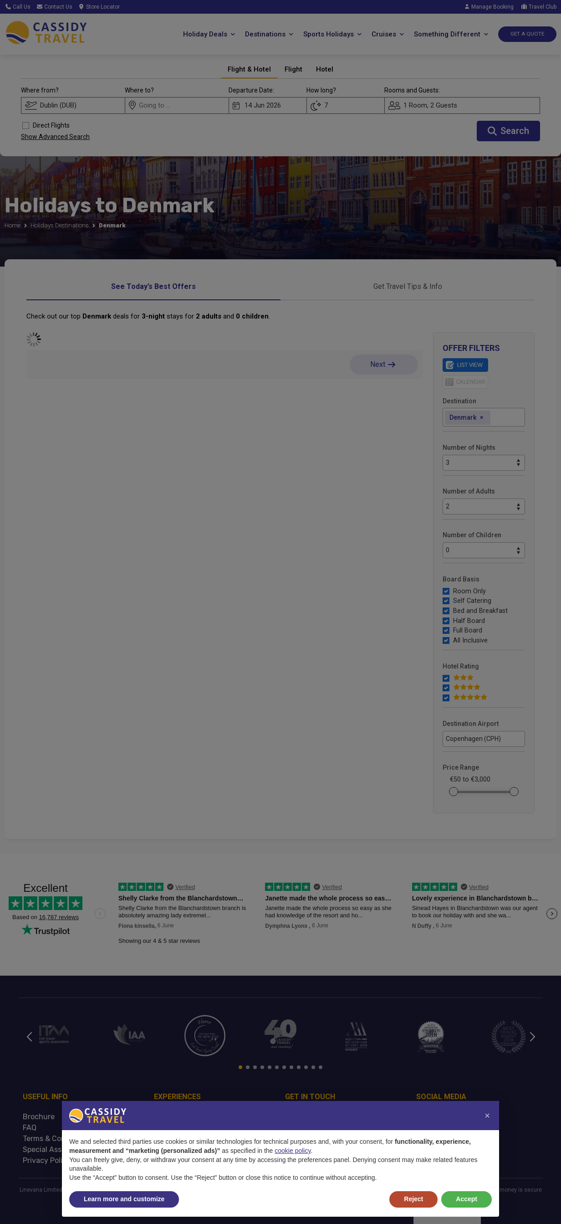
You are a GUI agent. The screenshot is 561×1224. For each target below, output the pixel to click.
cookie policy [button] (293, 1150)
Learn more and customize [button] (124, 1199)
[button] (487, 1115)
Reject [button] (413, 1199)
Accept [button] (466, 1199)
